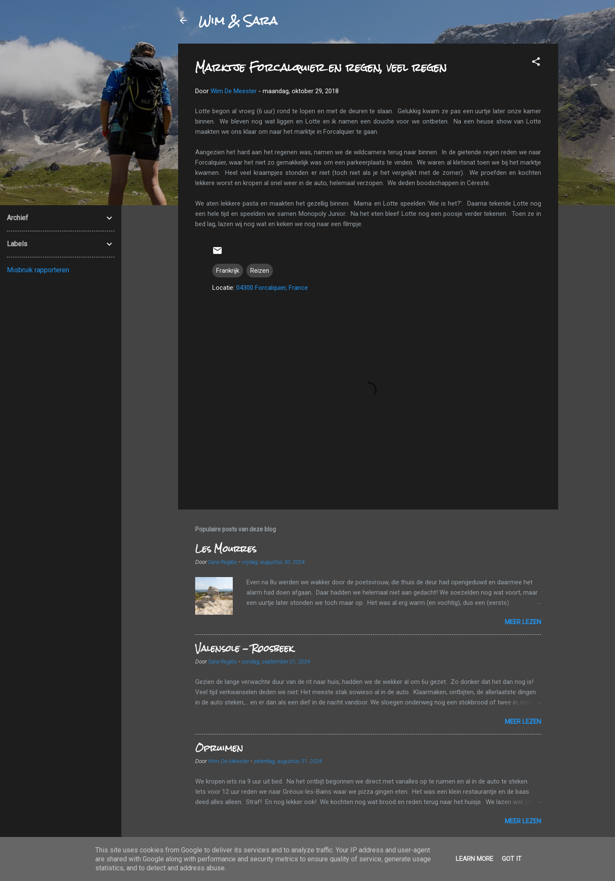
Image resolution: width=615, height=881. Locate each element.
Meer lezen (523, 622)
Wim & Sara (238, 20)
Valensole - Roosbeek (244, 648)
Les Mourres (225, 548)
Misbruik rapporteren (38, 270)
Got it (511, 859)
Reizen (259, 270)
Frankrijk (227, 270)
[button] (536, 63)
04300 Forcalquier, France (272, 288)
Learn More (474, 859)
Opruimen (219, 748)
